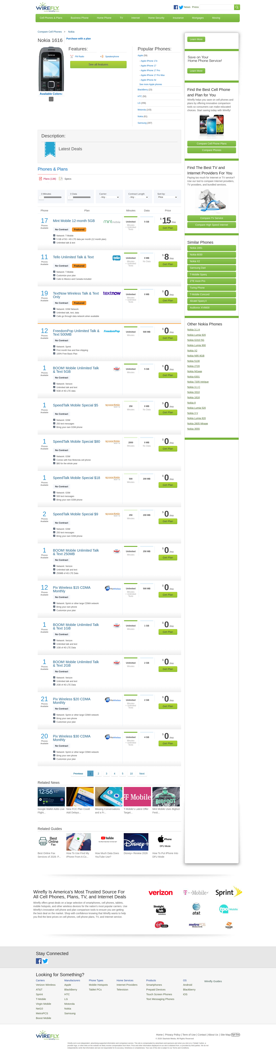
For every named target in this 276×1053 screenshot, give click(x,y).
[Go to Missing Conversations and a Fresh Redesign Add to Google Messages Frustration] (108, 796)
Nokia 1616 (193, 397)
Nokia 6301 (193, 376)
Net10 (39, 1005)
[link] (47, 178)
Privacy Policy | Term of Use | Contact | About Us (191, 1030)
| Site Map (224, 1030)
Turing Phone (197, 287)
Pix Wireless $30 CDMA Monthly (71, 738)
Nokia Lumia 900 (196, 345)
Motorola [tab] (144, 110)
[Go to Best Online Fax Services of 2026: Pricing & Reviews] (50, 842)
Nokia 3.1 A (193, 329)
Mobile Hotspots (94, 984)
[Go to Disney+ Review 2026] (136, 842)
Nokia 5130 (193, 361)
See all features (98, 64)
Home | (160, 1030)
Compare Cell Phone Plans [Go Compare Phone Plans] (212, 143)
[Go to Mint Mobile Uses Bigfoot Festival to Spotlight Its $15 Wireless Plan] (166, 796)
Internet (135, 17)
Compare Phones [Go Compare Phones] (211, 150)
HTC (64, 993)
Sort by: (161, 194)
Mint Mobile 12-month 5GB (74, 221)
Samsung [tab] (145, 123)
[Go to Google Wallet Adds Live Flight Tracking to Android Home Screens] (51, 796)
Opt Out (235, 1030)
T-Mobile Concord (199, 294)
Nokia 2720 (193, 366)
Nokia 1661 (196, 247)
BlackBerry (67, 988)
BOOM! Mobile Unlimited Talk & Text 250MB (76, 552)
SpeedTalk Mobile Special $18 (76, 478)
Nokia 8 (191, 402)
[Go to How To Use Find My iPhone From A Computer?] (78, 842)
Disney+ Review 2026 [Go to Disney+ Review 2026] (136, 853)
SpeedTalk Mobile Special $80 (76, 441)
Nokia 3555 (193, 428)
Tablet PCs (91, 988)
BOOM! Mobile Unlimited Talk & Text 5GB (76, 369)
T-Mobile (40, 997)
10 (131, 773)
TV (121, 17)
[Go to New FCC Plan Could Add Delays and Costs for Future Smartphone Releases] (80, 796)
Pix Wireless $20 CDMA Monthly (71, 700)
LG (63, 997)
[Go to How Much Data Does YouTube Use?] (107, 842)
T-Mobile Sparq (198, 274)
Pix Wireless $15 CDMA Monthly (71, 589)
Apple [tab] (142, 55)
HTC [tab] (142, 96)
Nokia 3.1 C (193, 387)
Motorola (66, 1001)
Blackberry (176, 988)
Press (195, 6)
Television (117, 988)
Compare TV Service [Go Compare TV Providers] (211, 218)
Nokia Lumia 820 (196, 418)
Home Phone (104, 17)
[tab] (159, 67)
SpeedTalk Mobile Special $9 (75, 514)
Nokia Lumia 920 (196, 334)
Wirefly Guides (199, 981)
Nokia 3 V (192, 413)
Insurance (178, 17)
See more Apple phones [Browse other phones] (150, 84)
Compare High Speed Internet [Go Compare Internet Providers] (211, 224)
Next (142, 773)
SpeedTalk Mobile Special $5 (75, 405)
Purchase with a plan (78, 38)
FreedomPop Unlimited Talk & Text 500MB (76, 332)
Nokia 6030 (196, 254)
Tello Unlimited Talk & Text (73, 257)
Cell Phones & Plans (51, 17)
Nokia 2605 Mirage (197, 423)
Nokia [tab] (142, 116)
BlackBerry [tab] (145, 89)
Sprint (39, 993)
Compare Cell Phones (50, 31)
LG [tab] (142, 103)
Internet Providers (121, 984)
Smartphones (145, 984)
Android (175, 984)
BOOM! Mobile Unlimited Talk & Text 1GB (76, 626)
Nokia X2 (195, 261)
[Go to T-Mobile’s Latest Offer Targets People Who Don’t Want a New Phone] (137, 796)
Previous (78, 773)
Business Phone (80, 17)
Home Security (156, 17)
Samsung (66, 1010)
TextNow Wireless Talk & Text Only (76, 295)
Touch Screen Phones (149, 993)
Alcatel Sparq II (198, 300)
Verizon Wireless (44, 984)
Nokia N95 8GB (195, 355)
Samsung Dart (198, 267)
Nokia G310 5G (195, 340)
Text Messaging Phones (150, 997)
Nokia (71, 31)
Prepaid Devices (146, 988)
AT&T (39, 988)
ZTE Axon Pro (197, 281)
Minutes (46, 194)
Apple (65, 984)
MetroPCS (41, 1010)
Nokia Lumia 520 (196, 407)
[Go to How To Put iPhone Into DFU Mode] (164, 842)
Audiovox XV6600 (199, 307)
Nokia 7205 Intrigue (198, 381)
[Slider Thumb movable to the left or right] (41, 198)
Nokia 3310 (193, 392)
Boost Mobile (42, 1014)
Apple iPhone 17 (148, 65)
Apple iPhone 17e (149, 61)
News (187, 6)
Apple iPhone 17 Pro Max (153, 75)
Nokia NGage (194, 371)
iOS (173, 993)
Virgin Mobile (42, 1001)
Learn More (196, 39)
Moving (216, 17)
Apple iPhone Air (148, 80)
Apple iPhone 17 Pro (150, 70)
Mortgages (198, 17)
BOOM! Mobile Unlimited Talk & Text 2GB (76, 663)
